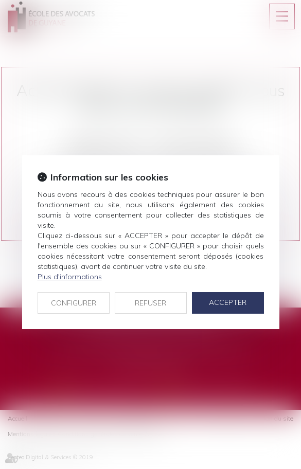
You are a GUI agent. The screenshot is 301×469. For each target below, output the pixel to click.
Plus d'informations (70, 276)
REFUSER (150, 303)
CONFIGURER (73, 303)
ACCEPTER (227, 302)
